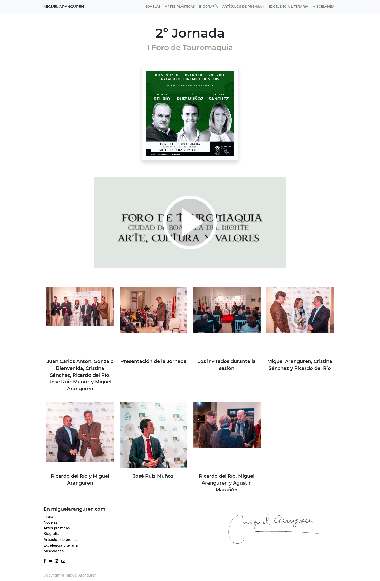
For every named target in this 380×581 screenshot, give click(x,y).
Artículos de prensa (61, 539)
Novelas (51, 522)
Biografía (51, 533)
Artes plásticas (57, 528)
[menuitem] (152, 6)
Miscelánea (54, 551)
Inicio (48, 516)
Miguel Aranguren (64, 6)
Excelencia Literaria (61, 545)
